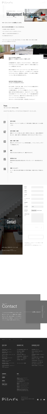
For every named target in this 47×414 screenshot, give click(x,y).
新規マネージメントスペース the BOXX (23, 384)
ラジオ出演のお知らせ (23, 381)
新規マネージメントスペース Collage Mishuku (23, 379)
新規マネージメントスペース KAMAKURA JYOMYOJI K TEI (23, 390)
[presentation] (35, 237)
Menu (44, 2)
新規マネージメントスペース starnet (23, 387)
